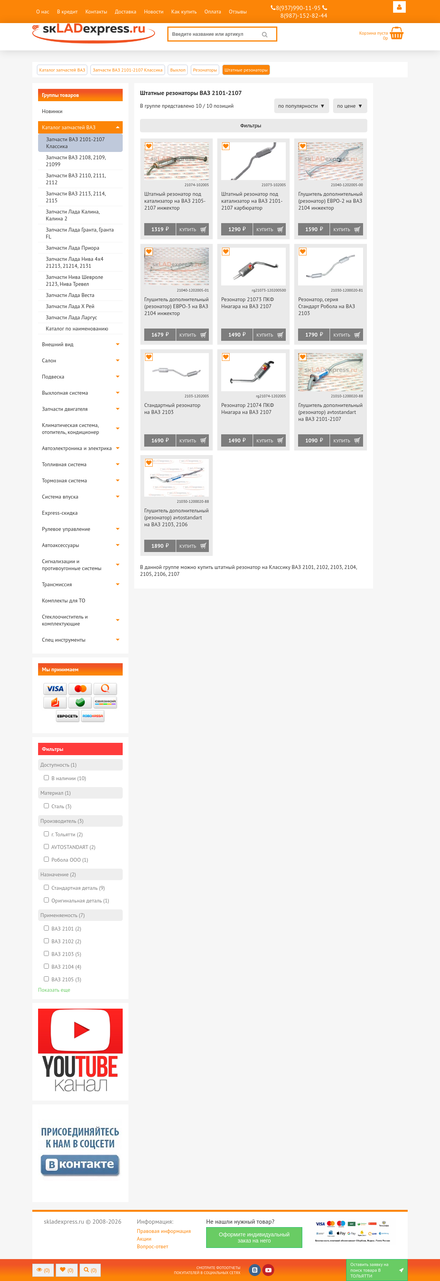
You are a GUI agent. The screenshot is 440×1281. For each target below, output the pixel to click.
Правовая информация (164, 1231)
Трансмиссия (57, 584)
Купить (188, 229)
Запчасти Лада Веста (70, 295)
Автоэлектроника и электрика (77, 448)
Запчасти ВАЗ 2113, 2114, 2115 (75, 197)
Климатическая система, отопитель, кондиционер (70, 428)
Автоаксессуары (60, 545)
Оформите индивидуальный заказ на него (254, 1237)
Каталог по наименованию (77, 328)
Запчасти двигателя (65, 408)
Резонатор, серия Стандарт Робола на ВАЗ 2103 (326, 306)
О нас (42, 11)
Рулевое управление (66, 528)
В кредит (67, 11)
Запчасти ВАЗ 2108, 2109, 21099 (75, 161)
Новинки (52, 111)
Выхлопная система (65, 392)
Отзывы (238, 11)
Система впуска (60, 496)
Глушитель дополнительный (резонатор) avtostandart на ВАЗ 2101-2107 (330, 412)
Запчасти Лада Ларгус (71, 317)
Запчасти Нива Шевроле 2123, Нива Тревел (74, 280)
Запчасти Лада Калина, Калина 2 (72, 215)
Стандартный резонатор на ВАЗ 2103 (172, 408)
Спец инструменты (63, 639)
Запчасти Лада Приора (72, 247)
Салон (49, 360)
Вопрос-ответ (152, 1246)
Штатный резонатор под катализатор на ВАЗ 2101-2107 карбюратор (252, 200)
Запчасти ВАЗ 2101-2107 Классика (75, 143)
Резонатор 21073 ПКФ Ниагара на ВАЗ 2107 (247, 303)
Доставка (126, 11)
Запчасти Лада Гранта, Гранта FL (80, 233)
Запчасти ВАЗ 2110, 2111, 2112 (75, 179)
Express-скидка (60, 512)
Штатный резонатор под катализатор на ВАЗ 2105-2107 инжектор (175, 200)
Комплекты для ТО (63, 600)
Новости (153, 11)
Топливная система (64, 464)
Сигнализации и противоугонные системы (72, 565)
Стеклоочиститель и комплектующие (65, 620)
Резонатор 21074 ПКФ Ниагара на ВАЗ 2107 (247, 408)
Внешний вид (57, 344)
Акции (144, 1238)
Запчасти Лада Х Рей (70, 306)
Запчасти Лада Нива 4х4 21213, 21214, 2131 (74, 262)
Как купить (184, 11)
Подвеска (53, 376)
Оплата (212, 11)
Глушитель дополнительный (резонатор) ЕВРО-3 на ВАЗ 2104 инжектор (176, 306)
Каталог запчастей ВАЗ (68, 127)
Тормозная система (64, 480)
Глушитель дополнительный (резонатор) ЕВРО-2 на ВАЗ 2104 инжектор (330, 200)
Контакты (96, 11)
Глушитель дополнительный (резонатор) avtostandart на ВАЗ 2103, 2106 (176, 517)
